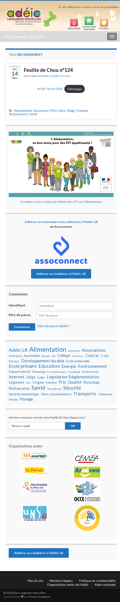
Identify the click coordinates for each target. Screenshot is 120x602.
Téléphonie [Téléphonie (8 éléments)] (105, 394)
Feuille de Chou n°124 (48, 70)
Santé (33, 114)
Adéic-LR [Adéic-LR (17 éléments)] (18, 350)
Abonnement (23, 110)
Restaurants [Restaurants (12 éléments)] (19, 388)
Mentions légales (61, 580)
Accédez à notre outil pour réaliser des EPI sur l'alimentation (61, 201)
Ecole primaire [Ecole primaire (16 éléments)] (23, 366)
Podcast (82, 110)
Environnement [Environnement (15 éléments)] (92, 366)
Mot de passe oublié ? (53, 326)
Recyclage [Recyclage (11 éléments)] (91, 382)
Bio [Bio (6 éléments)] (53, 356)
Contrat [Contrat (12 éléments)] (92, 355)
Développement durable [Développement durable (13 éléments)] (42, 360)
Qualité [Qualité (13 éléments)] (75, 382)
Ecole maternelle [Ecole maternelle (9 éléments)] (78, 361)
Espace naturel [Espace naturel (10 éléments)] (19, 371)
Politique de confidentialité (97, 580)
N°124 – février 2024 (49, 89)
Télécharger (74, 89)
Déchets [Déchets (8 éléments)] (14, 361)
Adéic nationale (105, 584)
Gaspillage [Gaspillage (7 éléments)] (74, 371)
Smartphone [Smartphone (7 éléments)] (54, 388)
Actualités (44, 76)
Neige (71, 110)
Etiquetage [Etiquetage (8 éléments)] (39, 371)
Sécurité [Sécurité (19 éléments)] (72, 388)
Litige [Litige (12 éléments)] (31, 377)
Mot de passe (20, 315)
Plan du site (35, 580)
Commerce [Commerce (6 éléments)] (78, 356)
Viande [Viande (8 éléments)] (13, 399)
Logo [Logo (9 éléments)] (41, 377)
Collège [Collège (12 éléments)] (63, 355)
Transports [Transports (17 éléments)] (85, 393)
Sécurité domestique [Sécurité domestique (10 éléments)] (24, 394)
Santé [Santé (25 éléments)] (38, 387)
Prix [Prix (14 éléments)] (62, 382)
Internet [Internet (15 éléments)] (16, 376)
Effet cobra (58, 110)
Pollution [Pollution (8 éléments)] (51, 382)
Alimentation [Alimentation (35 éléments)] (47, 349)
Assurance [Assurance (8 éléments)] (15, 356)
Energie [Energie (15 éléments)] (69, 366)
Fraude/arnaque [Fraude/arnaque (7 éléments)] (56, 371)
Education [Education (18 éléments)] (49, 366)
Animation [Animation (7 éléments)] (74, 350)
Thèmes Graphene (39, 596)
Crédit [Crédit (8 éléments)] (105, 356)
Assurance (40, 110)
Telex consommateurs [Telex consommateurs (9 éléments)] (56, 394)
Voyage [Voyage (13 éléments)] (26, 399)
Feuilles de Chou (60, 76)
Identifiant (17, 305)
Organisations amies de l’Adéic (67, 584)
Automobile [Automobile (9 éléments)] (32, 356)
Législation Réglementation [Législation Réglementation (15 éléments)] (73, 376)
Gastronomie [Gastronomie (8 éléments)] (90, 371)
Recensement (18, 114)
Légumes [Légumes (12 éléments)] (16, 382)
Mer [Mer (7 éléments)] (28, 382)
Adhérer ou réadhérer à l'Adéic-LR (61, 273)
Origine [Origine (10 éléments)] (38, 382)
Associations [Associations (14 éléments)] (94, 350)
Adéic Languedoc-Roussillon (24, 36)
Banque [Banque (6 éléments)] (46, 356)
